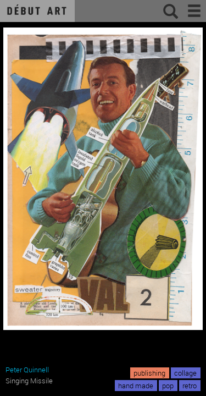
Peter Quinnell (27, 370)
